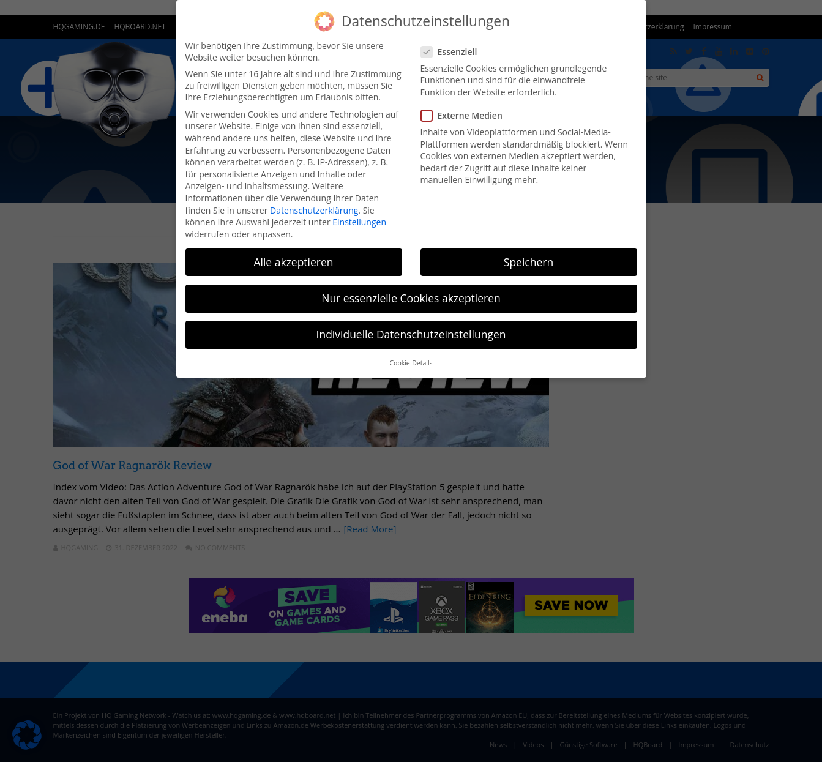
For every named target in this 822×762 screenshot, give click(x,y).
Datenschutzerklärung (314, 210)
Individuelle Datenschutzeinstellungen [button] (411, 334)
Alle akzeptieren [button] (293, 262)
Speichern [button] (528, 262)
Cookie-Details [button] (410, 363)
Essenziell (452, 52)
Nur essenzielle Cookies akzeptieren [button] (411, 298)
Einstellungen (359, 222)
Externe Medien (465, 115)
